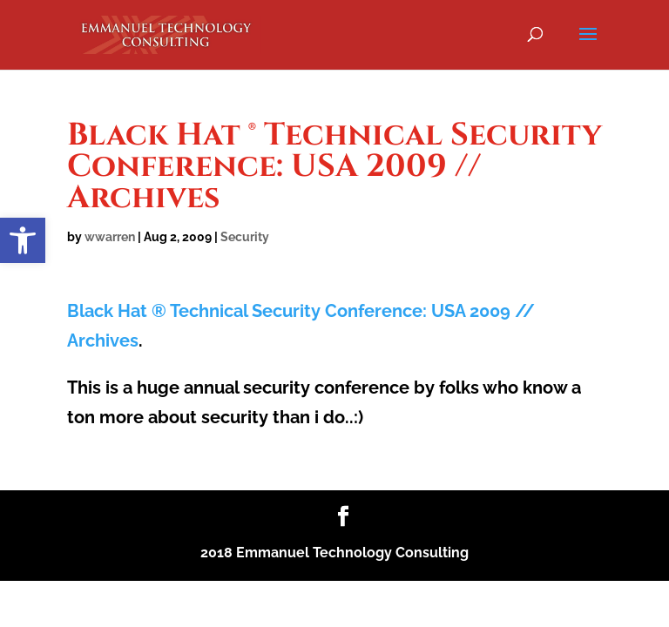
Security (244, 237)
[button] (22, 240)
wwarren (109, 237)
